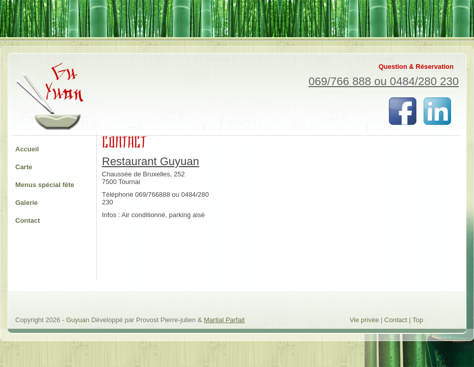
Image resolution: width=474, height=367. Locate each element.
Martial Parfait (224, 320)
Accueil (27, 149)
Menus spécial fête (44, 185)
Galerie (26, 202)
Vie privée (364, 320)
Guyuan (78, 320)
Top (417, 320)
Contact (27, 220)
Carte (23, 167)
